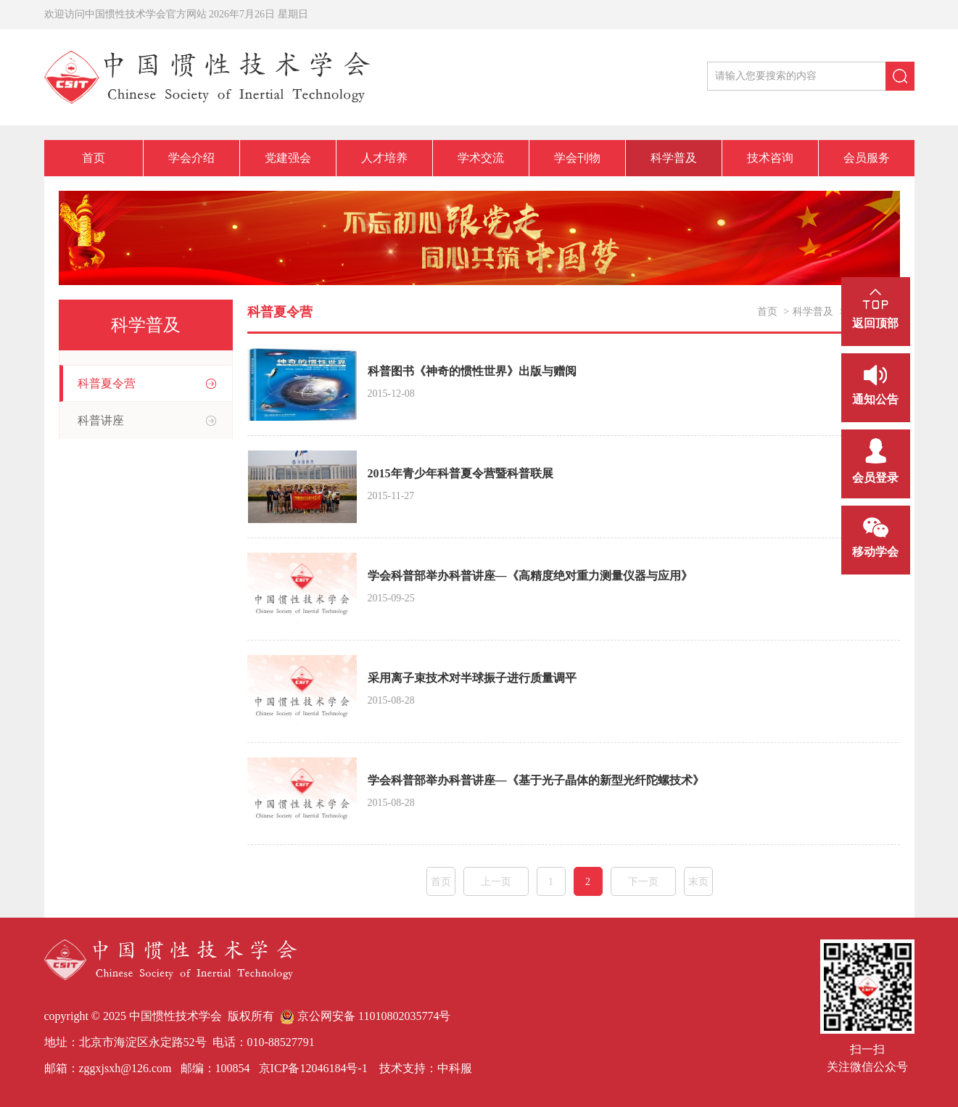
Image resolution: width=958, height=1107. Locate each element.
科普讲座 (101, 420)
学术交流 (481, 158)
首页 (93, 158)
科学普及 (674, 158)
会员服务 (866, 158)
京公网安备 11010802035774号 (365, 1016)
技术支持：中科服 (425, 1068)
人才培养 (384, 158)
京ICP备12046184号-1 (312, 1068)
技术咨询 (770, 158)
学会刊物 (577, 158)
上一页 (496, 881)
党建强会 (288, 158)
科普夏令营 (107, 383)
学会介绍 (191, 158)
